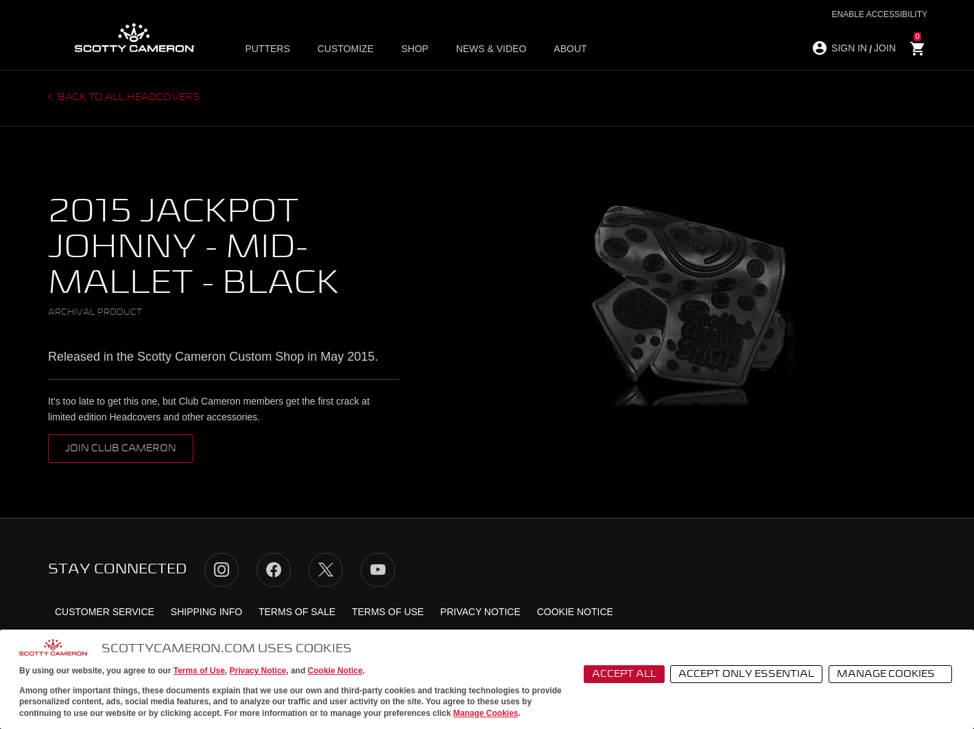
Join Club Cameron (120, 448)
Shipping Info (206, 611)
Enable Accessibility (879, 14)
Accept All (624, 674)
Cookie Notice (335, 671)
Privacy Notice (258, 671)
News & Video (491, 48)
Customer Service (104, 611)
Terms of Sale (297, 611)
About (570, 48)
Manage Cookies (486, 713)
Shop (415, 48)
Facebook (274, 570)
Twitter (326, 570)
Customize (346, 48)
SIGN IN (849, 48)
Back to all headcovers (128, 97)
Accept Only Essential (746, 674)
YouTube (378, 570)
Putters (267, 48)
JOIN (885, 48)
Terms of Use (199, 671)
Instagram (221, 570)
